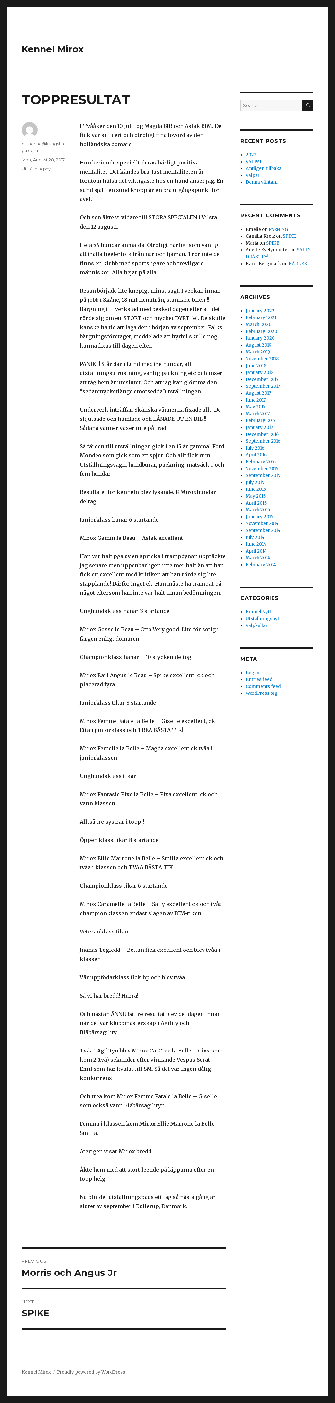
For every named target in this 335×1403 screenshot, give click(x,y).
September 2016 (263, 441)
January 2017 (259, 427)
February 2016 (261, 462)
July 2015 (255, 482)
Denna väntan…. (263, 182)
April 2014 (256, 551)
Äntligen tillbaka (264, 168)
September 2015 (263, 475)
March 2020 (259, 324)
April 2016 (256, 455)
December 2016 (262, 434)
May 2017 (255, 407)
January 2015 (259, 517)
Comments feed (263, 686)
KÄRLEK (298, 263)
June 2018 (256, 365)
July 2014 (255, 537)
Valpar (253, 175)
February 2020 (261, 331)
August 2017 (258, 393)
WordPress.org (262, 693)
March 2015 (258, 510)
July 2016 (255, 448)
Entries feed (259, 679)
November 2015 (262, 468)
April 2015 (256, 503)
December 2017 (262, 379)
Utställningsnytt (38, 168)
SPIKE (289, 236)
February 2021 (261, 317)
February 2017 (260, 420)
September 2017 (263, 386)
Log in (252, 673)
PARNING (278, 229)
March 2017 (258, 414)
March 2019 (258, 352)
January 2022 (260, 311)
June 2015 (256, 489)
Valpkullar (257, 625)
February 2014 (261, 565)
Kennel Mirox (53, 49)
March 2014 (258, 558)
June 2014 (256, 544)
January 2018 (259, 372)
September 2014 (263, 530)
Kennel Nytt (258, 612)
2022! (251, 155)
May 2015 (256, 496)
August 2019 (258, 345)
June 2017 (256, 400)
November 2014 (262, 523)
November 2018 (262, 359)
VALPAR (254, 161)
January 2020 (260, 338)
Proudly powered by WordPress (91, 1372)
